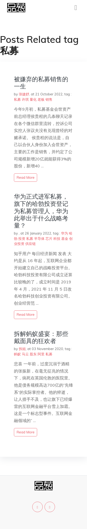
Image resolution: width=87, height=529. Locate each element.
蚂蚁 (17, 354)
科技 (56, 238)
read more (25, 177)
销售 (48, 99)
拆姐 (22, 349)
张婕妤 (24, 94)
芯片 (48, 238)
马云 (25, 354)
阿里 (41, 354)
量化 (33, 99)
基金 (64, 238)
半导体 (39, 238)
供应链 (30, 243)
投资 (21, 238)
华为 (64, 233)
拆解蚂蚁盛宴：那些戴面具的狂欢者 (41, 337)
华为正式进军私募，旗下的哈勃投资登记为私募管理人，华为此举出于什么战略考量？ (41, 211)
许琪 (25, 99)
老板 (41, 99)
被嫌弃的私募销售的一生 (41, 82)
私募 (17, 99)
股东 (33, 354)
